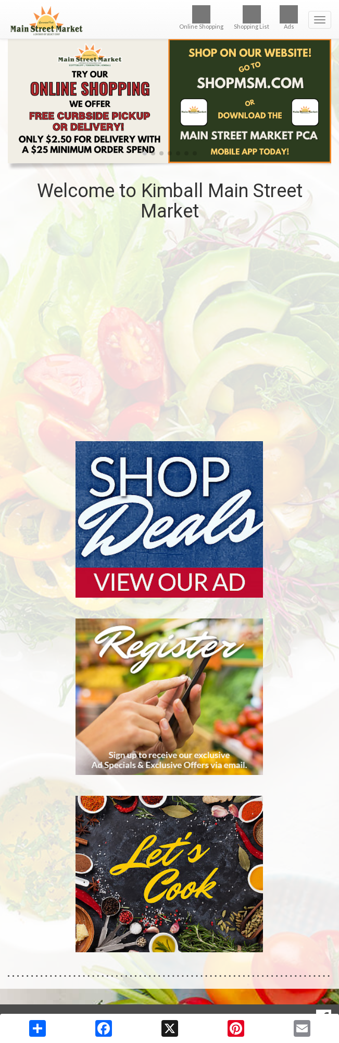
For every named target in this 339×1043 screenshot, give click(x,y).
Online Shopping (201, 17)
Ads (289, 17)
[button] (145, 153)
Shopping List (251, 17)
